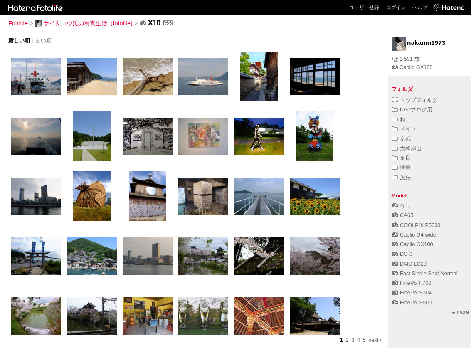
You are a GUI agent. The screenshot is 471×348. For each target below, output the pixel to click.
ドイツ (404, 129)
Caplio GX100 (412, 67)
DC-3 (402, 254)
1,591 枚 (406, 59)
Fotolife (18, 23)
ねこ (401, 119)
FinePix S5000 (413, 302)
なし (401, 205)
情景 (401, 168)
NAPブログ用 (412, 109)
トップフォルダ (415, 100)
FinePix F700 (411, 283)
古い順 (43, 40)
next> (375, 340)
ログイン (396, 7)
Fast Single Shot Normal (425, 273)
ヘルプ (419, 7)
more (460, 312)
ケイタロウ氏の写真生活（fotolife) (84, 23)
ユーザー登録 (364, 7)
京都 (401, 139)
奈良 (401, 158)
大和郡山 (407, 148)
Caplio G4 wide (414, 235)
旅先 (401, 177)
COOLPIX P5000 (416, 225)
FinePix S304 (412, 292)
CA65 (402, 215)
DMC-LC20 (409, 264)
